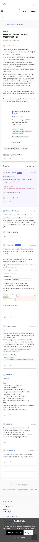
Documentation (8, 506)
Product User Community (15, 24)
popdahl (9, 375)
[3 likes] (12, 155)
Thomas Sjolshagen (13, 211)
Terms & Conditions (8, 490)
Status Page (7, 512)
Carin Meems (10, 450)
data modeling (9, 148)
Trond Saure (10, 46)
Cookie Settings (22, 490)
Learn (5, 504)
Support (5, 509)
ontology (25, 148)
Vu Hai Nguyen (11, 173)
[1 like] (10, 198)
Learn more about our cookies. (25, 528)
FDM (17, 148)
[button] (2, 12)
